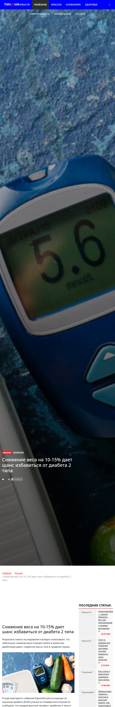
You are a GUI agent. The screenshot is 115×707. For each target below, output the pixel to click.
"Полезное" (87, 672)
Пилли (11, 4)
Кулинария (73, 4)
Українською (62, 14)
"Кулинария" (87, 692)
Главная (6, 573)
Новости (24, 4)
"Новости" (86, 612)
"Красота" (86, 640)
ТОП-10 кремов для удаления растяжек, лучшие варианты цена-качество (104, 650)
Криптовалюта (40, 14)
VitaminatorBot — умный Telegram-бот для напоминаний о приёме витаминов (104, 620)
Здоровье (91, 4)
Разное (7, 452)
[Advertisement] (38, 604)
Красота (56, 4)
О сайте (81, 14)
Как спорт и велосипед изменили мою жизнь (104, 675)
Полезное (40, 4)
